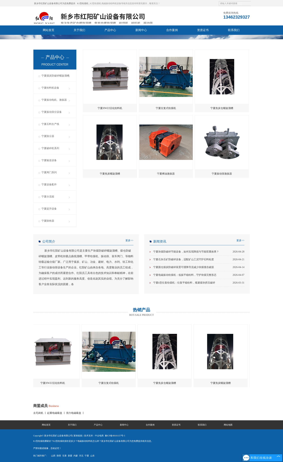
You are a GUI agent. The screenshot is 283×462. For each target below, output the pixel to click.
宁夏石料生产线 (50, 124)
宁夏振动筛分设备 (52, 112)
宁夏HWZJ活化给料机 (110, 108)
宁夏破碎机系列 (50, 148)
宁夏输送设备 (49, 160)
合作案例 (172, 30)
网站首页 (48, 30)
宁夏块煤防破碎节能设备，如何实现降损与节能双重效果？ (198, 252)
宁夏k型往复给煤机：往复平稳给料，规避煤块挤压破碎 (198, 283)
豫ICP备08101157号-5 (115, 435)
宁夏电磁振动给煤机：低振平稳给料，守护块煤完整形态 (198, 275)
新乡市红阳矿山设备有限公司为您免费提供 (54, 3)
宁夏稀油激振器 (166, 173)
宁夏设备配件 (49, 184)
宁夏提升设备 (49, 208)
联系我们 (234, 30)
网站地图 (228, 425)
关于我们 (79, 30)
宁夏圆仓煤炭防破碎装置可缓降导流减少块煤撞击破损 (198, 267)
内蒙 (75, 455)
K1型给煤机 (82, 3)
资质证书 (203, 30)
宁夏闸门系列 (49, 172)
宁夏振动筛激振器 (222, 173)
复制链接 (77, 435)
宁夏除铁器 (48, 220)
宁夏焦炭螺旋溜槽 (110, 173)
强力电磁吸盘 (74, 413)
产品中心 (110, 30)
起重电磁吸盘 (55, 413)
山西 (53, 455)
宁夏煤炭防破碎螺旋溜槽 (55, 75)
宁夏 (87, 455)
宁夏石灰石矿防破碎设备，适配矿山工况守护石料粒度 (198, 259)
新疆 (70, 455)
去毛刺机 (38, 413)
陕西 (59, 455)
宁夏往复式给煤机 (166, 108)
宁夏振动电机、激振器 (54, 100)
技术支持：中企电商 (94, 435)
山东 (92, 455)
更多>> (129, 240)
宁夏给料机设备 (50, 87)
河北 (81, 455)
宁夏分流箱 (48, 196)
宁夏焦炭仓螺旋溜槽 (221, 108)
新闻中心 (141, 30)
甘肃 (64, 455)
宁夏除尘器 (48, 136)
